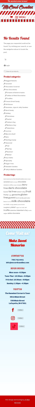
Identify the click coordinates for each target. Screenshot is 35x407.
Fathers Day (11, 122)
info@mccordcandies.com (17, 262)
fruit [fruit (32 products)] (28, 191)
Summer (10, 152)
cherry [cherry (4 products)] (12, 182)
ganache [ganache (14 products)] (16, 194)
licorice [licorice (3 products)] (9, 201)
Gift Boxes (9, 104)
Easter (9, 119)
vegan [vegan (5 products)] (5, 213)
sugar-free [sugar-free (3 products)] (19, 207)
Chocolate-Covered (12, 87)
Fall (8, 146)
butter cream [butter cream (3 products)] (27, 179)
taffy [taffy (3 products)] (23, 207)
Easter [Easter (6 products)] (6, 192)
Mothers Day (11, 125)
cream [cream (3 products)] (14, 185)
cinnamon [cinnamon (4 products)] (6, 185)
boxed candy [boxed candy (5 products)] (20, 179)
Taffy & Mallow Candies (13, 169)
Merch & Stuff (10, 134)
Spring (9, 149)
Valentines (10, 128)
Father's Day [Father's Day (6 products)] (21, 192)
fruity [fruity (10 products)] (6, 195)
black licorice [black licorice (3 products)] (9, 179)
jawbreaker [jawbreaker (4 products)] (27, 198)
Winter (9, 155)
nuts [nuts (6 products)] (7, 204)
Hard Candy (9, 110)
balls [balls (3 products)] (5, 179)
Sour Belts (9, 158)
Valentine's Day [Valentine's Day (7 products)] (22, 210)
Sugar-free (9, 164)
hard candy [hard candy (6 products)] (20, 198)
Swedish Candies (11, 166)
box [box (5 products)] (14, 179)
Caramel (8, 84)
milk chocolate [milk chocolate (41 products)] (20, 201)
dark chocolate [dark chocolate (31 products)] (17, 187)
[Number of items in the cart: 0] (5, 59)
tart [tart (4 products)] (26, 207)
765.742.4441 (17, 260)
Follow (20, 310)
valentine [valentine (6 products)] (13, 210)
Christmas (10, 116)
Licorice (8, 131)
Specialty (8, 161)
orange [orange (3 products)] (11, 204)
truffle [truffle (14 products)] (7, 210)
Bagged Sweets (11, 81)
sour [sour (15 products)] (13, 207)
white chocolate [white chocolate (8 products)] (14, 213)
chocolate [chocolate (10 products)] (22, 182)
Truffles (10, 98)
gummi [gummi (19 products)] (11, 197)
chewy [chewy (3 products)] (15, 182)
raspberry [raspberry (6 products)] (7, 207)
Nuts (7, 137)
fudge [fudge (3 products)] (10, 195)
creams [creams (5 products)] (19, 185)
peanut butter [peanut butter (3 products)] (21, 204)
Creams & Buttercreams (16, 92)
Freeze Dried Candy (12, 101)
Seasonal (8, 143)
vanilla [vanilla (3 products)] (29, 210)
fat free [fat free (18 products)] (12, 191)
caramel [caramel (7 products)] (7, 182)
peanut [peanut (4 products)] (15, 204)
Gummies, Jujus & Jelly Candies (16, 107)
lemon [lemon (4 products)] (5, 201)
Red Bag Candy (10, 140)
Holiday (8, 113)
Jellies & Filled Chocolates (16, 95)
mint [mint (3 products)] (5, 204)
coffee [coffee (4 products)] (11, 185)
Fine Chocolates (11, 89)
